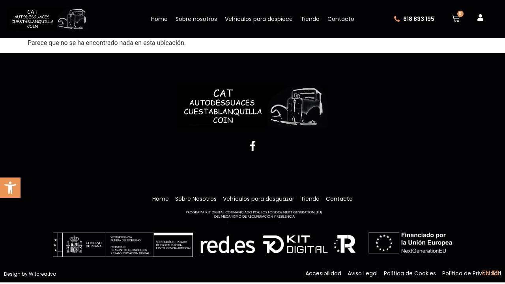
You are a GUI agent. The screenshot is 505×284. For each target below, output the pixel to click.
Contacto (340, 19)
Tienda (310, 19)
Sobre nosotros (196, 19)
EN (486, 273)
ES (495, 273)
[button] (10, 188)
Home (159, 19)
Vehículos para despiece (259, 19)
